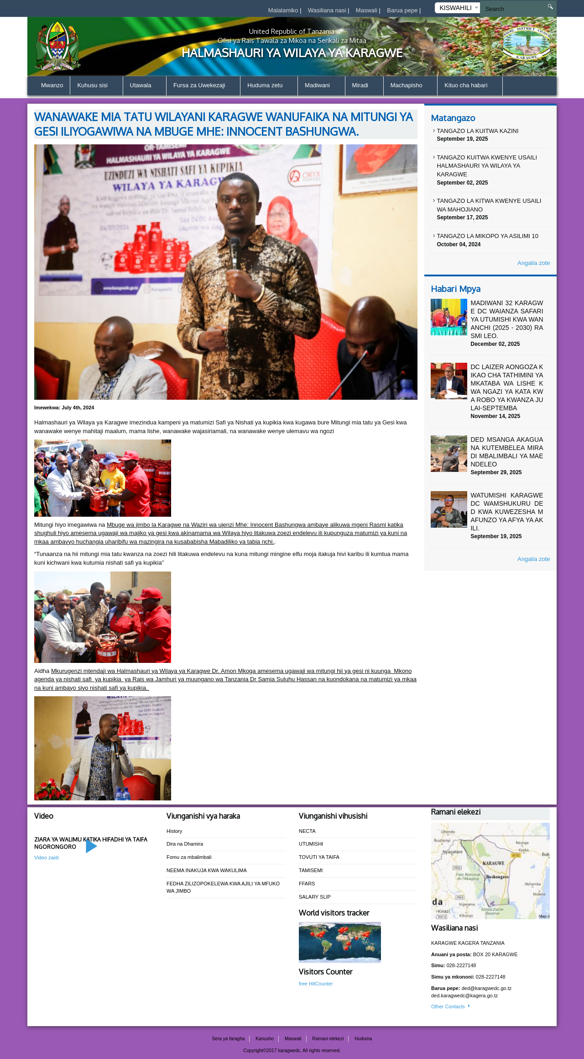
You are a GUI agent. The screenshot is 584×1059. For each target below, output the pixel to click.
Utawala (145, 86)
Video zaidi (46, 857)
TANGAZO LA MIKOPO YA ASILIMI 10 (487, 236)
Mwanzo (52, 85)
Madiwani (321, 86)
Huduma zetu (269, 86)
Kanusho (265, 1038)
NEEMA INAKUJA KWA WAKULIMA (207, 870)
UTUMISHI (311, 844)
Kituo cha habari (469, 86)
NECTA (307, 831)
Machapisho (411, 86)
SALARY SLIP (315, 897)
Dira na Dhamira (185, 844)
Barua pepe (403, 10)
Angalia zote (533, 262)
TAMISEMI (311, 870)
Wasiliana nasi (328, 10)
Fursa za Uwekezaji (203, 86)
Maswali (367, 10)
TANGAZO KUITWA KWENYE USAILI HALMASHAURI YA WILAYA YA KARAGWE (487, 166)
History (174, 831)
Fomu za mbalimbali (189, 857)
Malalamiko (284, 10)
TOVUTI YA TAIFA (319, 857)
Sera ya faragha (228, 1038)
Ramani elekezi (328, 1038)
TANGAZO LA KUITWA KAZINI (477, 130)
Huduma (363, 1038)
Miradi (364, 86)
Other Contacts (451, 1006)
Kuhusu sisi (96, 86)
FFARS (307, 883)
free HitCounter (316, 983)
